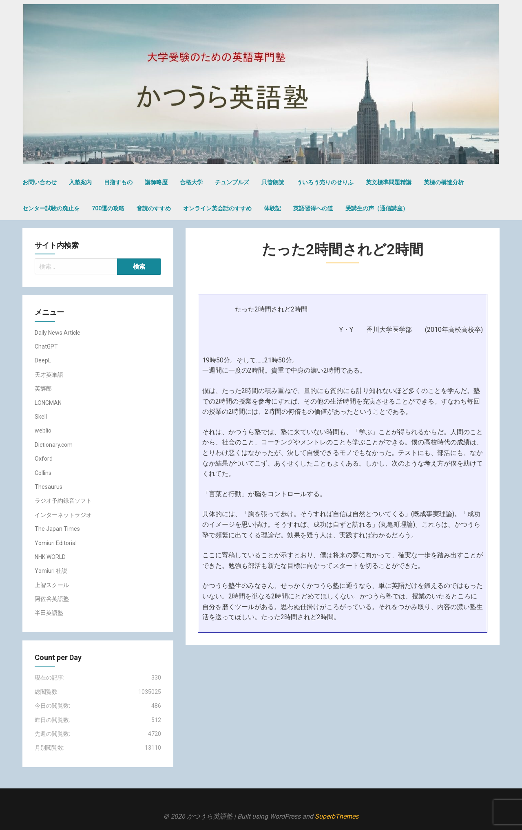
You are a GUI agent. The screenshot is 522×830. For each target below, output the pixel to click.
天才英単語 (49, 374)
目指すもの (118, 182)
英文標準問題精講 (388, 182)
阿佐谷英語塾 (52, 599)
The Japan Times (57, 528)
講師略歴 (156, 182)
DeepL (43, 360)
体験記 (272, 208)
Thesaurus (48, 486)
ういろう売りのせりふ (325, 182)
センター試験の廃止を (51, 208)
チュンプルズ (232, 182)
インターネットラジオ (63, 515)
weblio (43, 430)
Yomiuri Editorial (56, 543)
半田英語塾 (49, 612)
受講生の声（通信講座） (376, 208)
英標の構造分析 (444, 182)
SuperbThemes (336, 816)
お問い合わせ (39, 182)
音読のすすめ (154, 208)
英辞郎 (43, 388)
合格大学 (191, 182)
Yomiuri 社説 (51, 570)
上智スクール (52, 585)
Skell (41, 416)
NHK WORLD (50, 557)
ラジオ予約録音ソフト (63, 500)
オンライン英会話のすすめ (217, 208)
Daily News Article (57, 332)
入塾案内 (80, 182)
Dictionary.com (54, 444)
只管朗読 (272, 182)
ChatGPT (46, 346)
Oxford (44, 458)
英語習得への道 (313, 208)
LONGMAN (48, 403)
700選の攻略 (108, 208)
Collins (43, 473)
